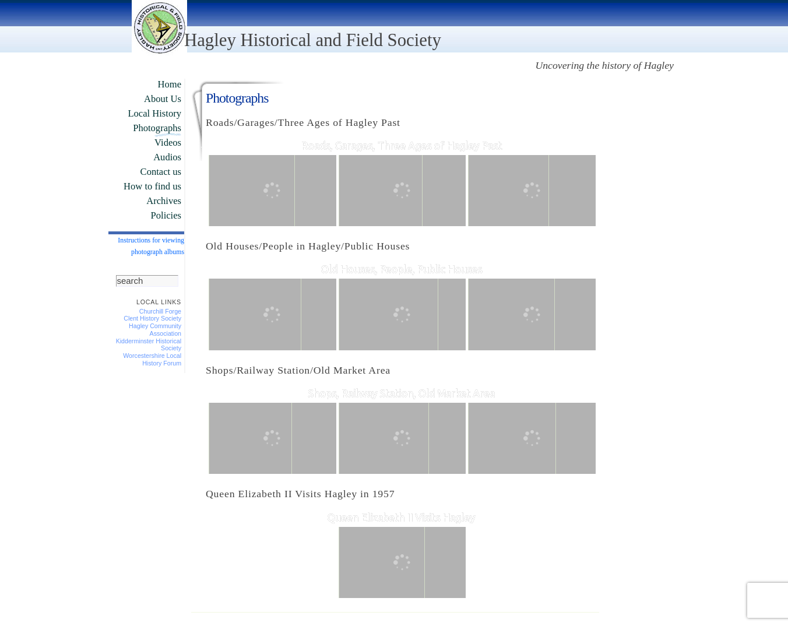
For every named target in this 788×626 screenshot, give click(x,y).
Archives (163, 200)
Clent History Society (152, 318)
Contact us (160, 171)
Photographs (157, 127)
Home (169, 84)
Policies (166, 215)
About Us (162, 98)
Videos (167, 142)
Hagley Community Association (155, 329)
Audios (167, 157)
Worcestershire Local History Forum (152, 359)
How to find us (152, 186)
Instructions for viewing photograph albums (151, 246)
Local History (154, 113)
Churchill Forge (160, 311)
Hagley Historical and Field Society (312, 40)
